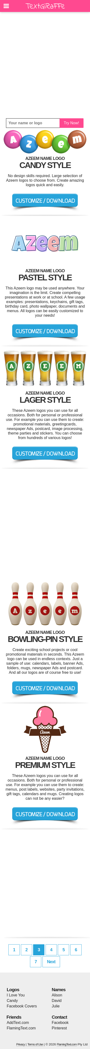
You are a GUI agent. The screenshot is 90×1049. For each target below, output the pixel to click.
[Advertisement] (45, 65)
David (57, 1001)
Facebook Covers (22, 1006)
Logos (13, 989)
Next (51, 961)
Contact (59, 1017)
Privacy (20, 1044)
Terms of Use (35, 1044)
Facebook (60, 1023)
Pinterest (59, 1028)
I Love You (16, 995)
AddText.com (18, 1023)
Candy (12, 1001)
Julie (56, 1006)
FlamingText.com (21, 1028)
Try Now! (71, 123)
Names (59, 989)
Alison (57, 995)
